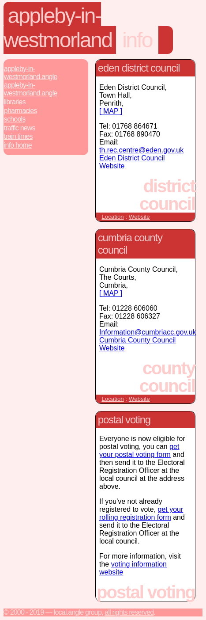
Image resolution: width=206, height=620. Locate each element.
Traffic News (19, 128)
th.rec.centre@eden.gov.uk (141, 150)
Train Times (18, 136)
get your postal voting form (139, 450)
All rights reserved (129, 612)
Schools (15, 119)
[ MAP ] (110, 111)
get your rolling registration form (141, 513)
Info (137, 40)
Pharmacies (20, 110)
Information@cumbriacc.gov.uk (147, 332)
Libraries (15, 102)
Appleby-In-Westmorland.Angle (30, 72)
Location (112, 216)
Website (139, 216)
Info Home (18, 145)
